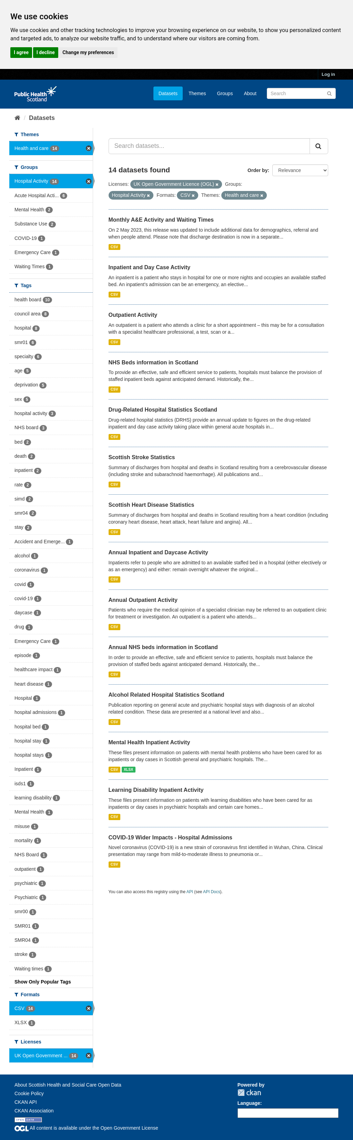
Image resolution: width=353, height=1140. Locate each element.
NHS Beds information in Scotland (153, 362)
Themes (197, 93)
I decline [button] (46, 52)
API (189, 891)
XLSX (128, 769)
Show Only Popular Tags (42, 982)
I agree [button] (21, 52)
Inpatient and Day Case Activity (150, 267)
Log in (328, 74)
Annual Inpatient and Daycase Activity (158, 552)
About (250, 93)
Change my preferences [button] (88, 52)
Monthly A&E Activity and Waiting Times (161, 220)
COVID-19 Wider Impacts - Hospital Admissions (170, 837)
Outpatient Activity (133, 315)
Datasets (168, 93)
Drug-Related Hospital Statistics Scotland (163, 410)
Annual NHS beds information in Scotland (163, 647)
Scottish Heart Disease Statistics (151, 505)
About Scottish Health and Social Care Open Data (67, 1085)
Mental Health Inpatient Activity (149, 742)
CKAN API (25, 1102)
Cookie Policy (29, 1093)
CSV (114, 247)
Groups (225, 93)
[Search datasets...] (209, 146)
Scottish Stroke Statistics (142, 457)
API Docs (211, 891)
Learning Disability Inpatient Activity (156, 790)
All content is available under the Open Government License (86, 1128)
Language (249, 1103)
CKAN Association (34, 1110)
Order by (258, 170)
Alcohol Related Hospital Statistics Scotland (166, 695)
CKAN (249, 1092)
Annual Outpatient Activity (143, 600)
